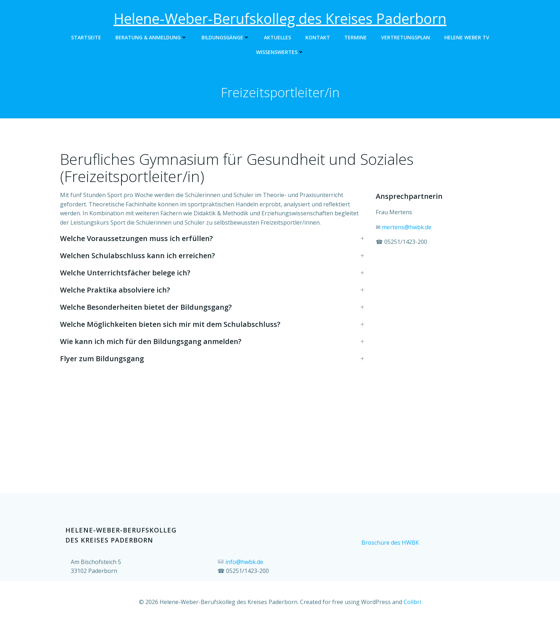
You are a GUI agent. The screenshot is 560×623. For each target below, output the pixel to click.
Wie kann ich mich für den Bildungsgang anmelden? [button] (150, 341)
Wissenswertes (280, 52)
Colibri (412, 602)
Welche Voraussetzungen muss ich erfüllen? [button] (136, 238)
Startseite (86, 37)
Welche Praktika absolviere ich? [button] (115, 290)
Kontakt (317, 37)
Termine (355, 37)
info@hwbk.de (244, 562)
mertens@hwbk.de (406, 227)
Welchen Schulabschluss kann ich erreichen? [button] (137, 255)
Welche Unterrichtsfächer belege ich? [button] (125, 273)
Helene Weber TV (466, 37)
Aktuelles (277, 37)
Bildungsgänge (225, 37)
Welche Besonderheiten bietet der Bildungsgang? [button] (146, 307)
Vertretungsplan (405, 37)
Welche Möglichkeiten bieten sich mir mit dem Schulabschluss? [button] (170, 324)
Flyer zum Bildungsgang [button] (102, 358)
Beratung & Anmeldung (151, 37)
